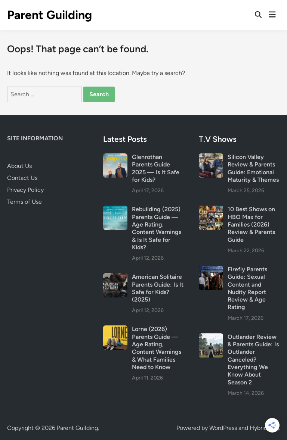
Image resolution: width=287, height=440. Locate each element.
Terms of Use (24, 201)
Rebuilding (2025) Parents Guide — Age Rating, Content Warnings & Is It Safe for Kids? (156, 228)
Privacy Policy (25, 189)
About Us (19, 165)
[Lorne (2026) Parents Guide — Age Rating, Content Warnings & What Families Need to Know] (115, 329)
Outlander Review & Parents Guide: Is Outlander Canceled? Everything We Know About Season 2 (253, 359)
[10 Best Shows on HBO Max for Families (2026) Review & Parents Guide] (211, 209)
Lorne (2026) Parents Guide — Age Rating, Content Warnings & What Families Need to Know (156, 348)
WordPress (223, 427)
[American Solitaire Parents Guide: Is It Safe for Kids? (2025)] (115, 277)
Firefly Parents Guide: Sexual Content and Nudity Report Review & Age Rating (247, 288)
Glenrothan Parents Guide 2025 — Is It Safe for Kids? (155, 168)
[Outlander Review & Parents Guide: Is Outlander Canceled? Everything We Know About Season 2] (211, 337)
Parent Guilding (49, 15)
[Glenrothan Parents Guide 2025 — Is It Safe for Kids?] (115, 157)
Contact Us (22, 177)
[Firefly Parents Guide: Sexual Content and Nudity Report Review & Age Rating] (211, 270)
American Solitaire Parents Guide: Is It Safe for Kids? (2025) (157, 288)
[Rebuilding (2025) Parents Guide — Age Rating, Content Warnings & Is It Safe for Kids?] (115, 209)
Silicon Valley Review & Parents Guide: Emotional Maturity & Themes (253, 168)
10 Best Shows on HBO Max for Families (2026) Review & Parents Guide (251, 224)
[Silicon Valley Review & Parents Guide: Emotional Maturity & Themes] (211, 157)
